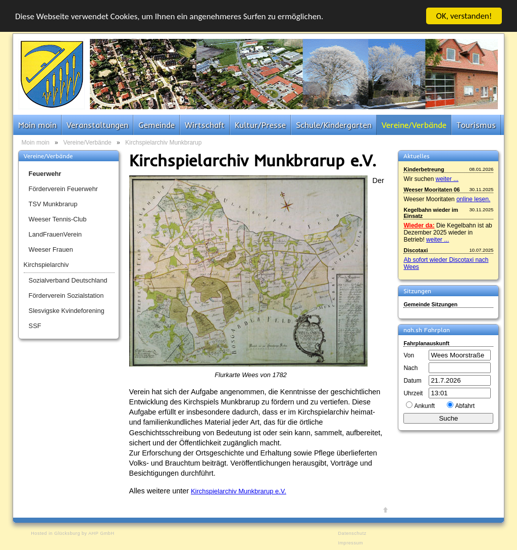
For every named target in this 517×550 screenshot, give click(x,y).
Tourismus (476, 125)
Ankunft (424, 405)
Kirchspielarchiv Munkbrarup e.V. (238, 491)
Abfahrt (465, 405)
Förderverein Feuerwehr (63, 189)
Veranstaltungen (97, 125)
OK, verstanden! (464, 16)
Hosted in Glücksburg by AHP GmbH (72, 533)
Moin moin (37, 125)
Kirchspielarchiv (46, 264)
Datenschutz (352, 533)
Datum (412, 380)
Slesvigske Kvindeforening (67, 310)
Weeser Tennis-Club (58, 219)
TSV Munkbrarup (53, 204)
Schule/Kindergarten (334, 125)
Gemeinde (156, 125)
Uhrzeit (413, 393)
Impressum (350, 542)
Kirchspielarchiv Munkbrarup (163, 142)
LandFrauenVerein (55, 234)
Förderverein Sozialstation (66, 295)
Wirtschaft (205, 125)
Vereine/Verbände (414, 125)
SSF (35, 326)
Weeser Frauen (51, 249)
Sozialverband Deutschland (68, 280)
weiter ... (447, 178)
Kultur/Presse (260, 125)
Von (408, 355)
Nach (410, 368)
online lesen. (473, 199)
